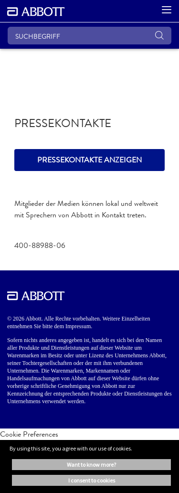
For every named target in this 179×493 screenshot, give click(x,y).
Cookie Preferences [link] (29, 434)
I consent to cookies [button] (91, 480)
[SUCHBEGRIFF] (89, 35)
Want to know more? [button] (91, 464)
